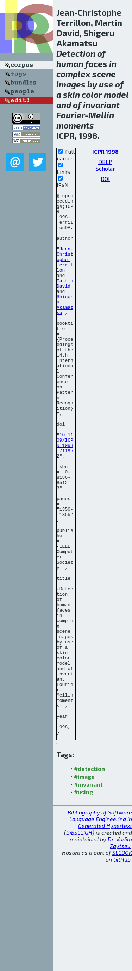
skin (71, 94)
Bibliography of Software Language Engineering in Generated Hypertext (100, 927)
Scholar (105, 168)
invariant (101, 105)
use (106, 84)
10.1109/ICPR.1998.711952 (65, 496)
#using (83, 900)
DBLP (105, 161)
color (92, 94)
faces (96, 63)
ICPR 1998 (105, 151)
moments (75, 125)
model (116, 94)
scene (104, 74)
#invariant (88, 892)
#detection (89, 877)
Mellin (101, 115)
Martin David (66, 301)
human (69, 63)
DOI (105, 178)
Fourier (70, 115)
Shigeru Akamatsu (65, 327)
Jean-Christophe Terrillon (65, 273)
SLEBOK (122, 961)
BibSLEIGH (79, 940)
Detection (75, 53)
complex (73, 74)
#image (84, 884)
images (71, 84)
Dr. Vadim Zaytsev (120, 951)
